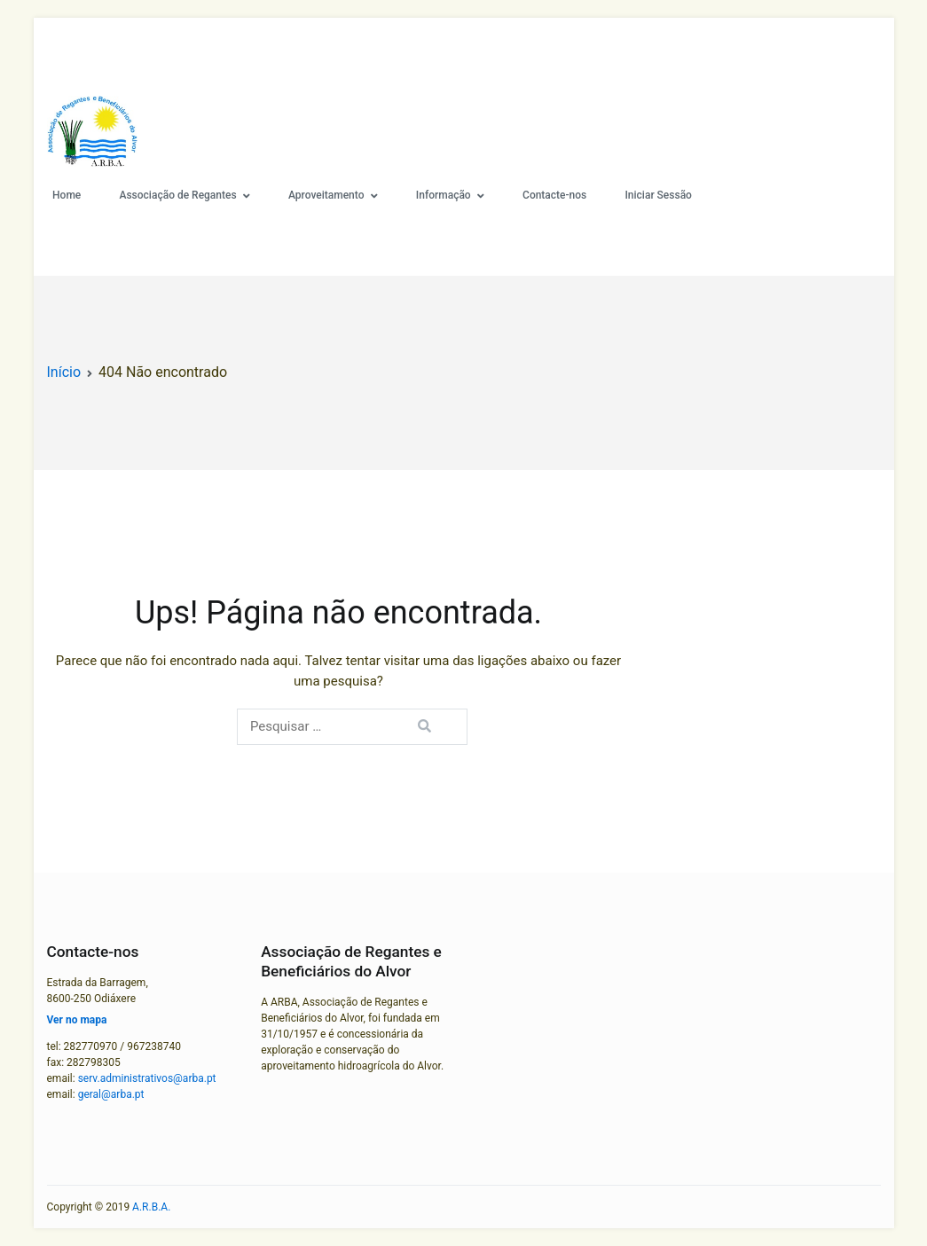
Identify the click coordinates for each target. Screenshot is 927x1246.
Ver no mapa (77, 1020)
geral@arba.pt (111, 1094)
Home (66, 195)
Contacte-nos (554, 195)
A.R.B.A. (151, 1207)
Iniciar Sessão (658, 195)
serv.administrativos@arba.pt (147, 1078)
